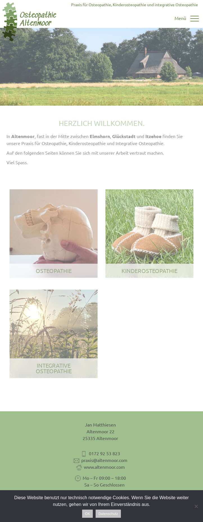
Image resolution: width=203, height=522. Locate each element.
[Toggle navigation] (187, 19)
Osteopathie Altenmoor (29, 22)
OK (87, 514)
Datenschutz (108, 514)
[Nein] (196, 506)
